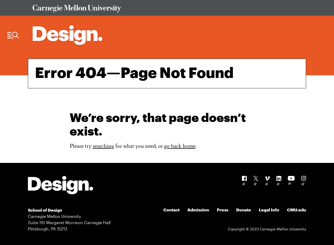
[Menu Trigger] (13, 35)
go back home (179, 145)
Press (222, 209)
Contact (171, 209)
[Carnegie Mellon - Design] (60, 186)
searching (103, 145)
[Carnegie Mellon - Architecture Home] (67, 35)
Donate (243, 209)
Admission (198, 209)
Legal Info (269, 209)
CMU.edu (296, 209)
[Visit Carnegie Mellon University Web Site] (166, 9)
